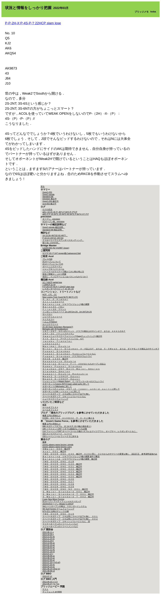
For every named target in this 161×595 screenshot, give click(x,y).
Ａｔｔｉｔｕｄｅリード (53, 302)
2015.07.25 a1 (48, 564)
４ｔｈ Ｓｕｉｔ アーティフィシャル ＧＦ (63, 339)
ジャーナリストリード (52, 317)
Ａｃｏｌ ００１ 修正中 (54, 451)
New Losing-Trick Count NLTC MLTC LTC (60, 297)
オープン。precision (51, 219)
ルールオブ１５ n (50, 410)
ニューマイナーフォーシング (55, 399)
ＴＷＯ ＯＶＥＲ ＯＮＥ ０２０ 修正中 (62, 464)
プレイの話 (47, 259)
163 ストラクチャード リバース (57, 434)
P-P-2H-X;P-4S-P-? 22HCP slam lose (33, 23)
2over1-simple (48, 194)
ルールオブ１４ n (50, 407)
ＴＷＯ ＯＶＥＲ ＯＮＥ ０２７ (58, 481)
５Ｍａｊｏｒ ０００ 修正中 (56, 449)
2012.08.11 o (48, 532)
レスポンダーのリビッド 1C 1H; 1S (58, 289)
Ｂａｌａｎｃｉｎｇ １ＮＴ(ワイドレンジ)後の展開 (65, 304)
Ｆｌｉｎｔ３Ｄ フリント (54, 309)
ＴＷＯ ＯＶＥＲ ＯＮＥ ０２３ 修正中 (62, 471)
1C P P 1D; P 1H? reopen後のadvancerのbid (61, 253)
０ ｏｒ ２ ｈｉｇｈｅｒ (55, 299)
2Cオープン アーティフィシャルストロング (61, 501)
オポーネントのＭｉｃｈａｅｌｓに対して (61, 391)
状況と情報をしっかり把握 (54, 274)
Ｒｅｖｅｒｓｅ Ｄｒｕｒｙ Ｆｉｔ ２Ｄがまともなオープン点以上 (74, 364)
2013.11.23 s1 (48, 539)
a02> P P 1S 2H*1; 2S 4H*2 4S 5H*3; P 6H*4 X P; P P (65, 214)
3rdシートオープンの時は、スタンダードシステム (64, 506)
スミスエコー (48, 319)
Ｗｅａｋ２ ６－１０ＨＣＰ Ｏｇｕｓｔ (61, 379)
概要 (44, 405)
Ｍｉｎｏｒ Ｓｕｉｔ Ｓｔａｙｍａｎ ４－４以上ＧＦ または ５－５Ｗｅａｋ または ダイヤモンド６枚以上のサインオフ (100, 349)
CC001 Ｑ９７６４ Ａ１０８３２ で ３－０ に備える (68, 418)
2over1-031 (47, 192)
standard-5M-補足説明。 (53, 230)
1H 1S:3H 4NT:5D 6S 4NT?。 (55, 235)
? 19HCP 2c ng (48, 284)
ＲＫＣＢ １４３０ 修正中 (55, 359)
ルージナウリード (50, 324)
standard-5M (47, 196)
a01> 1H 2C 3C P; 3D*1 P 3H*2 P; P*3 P (59, 212)
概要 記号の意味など (51, 415)
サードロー (47, 314)
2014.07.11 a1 (48, 549)
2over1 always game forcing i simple (57, 445)
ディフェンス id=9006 (52, 592)
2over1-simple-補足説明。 (53, 227)
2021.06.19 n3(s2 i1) (51, 569)
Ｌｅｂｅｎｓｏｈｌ (51, 344)
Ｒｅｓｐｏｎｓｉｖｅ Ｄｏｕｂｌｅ (59, 361)
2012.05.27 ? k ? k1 (50, 584)
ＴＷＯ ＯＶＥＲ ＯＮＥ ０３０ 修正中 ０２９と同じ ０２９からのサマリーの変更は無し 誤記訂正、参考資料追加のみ (99, 454)
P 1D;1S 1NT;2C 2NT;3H (52, 238)
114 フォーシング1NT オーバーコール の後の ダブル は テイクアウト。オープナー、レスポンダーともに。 (89, 431)
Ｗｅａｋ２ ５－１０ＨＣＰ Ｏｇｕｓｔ (61, 376)
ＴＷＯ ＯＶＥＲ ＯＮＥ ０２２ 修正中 (62, 469)
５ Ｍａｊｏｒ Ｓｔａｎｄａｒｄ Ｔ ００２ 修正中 (68, 497)
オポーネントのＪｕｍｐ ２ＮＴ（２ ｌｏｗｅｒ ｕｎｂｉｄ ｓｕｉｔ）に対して (81, 389)
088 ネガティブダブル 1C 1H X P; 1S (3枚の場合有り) (66, 426)
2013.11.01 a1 (48, 536)
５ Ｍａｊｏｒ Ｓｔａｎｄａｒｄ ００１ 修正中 (66, 492)
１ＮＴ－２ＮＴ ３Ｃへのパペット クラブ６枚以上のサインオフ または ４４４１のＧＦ (84, 331)
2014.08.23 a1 (48, 558)
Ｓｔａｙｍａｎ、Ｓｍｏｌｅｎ (56, 371)
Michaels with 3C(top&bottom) (55, 329)
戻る (43, 186)
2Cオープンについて (51, 261)
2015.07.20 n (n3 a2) (51, 562)
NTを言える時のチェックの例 (55, 511)
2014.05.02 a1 (48, 547)
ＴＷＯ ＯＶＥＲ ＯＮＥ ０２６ (58, 479)
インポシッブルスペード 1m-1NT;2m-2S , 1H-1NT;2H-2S (67, 312)
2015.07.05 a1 (48, 560)
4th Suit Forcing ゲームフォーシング (58, 509)
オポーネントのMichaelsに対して (57, 386)
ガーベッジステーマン (52, 266)
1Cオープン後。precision (53, 221)
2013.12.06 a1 (48, 543)
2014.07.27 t (47, 554)
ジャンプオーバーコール (53, 269)
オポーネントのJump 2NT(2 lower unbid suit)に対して (65, 384)
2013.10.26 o (48, 534)
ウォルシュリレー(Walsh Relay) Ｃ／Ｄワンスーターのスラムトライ (73, 381)
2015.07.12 (47, 576)
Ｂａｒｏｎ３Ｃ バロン (53, 307)
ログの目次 (47, 209)
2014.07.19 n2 (48, 551)
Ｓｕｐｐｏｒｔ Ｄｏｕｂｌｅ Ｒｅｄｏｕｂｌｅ (65, 374)
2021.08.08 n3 (48, 571)
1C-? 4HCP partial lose (52, 282)
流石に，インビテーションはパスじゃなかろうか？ (65, 277)
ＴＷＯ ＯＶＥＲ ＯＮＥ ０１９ (58, 514)
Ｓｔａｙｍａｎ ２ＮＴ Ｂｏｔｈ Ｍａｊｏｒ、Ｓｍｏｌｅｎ (71, 369)
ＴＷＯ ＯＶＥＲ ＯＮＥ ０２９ (58, 487)
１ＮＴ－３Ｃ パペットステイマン (58, 334)
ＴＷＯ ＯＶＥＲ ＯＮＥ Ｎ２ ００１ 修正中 (65, 489)
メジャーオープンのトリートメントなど (60, 526)
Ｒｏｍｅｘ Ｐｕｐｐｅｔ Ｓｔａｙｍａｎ (62, 366)
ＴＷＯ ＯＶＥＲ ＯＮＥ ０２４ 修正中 (62, 474)
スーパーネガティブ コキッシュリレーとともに (64, 396)
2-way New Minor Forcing (53, 499)
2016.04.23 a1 (48, 567)
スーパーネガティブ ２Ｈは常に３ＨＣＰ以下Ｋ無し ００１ (70, 516)
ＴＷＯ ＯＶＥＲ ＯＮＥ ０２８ (58, 484)
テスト (45, 589)
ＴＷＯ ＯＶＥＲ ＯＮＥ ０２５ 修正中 (62, 476)
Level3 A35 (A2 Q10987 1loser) (55, 248)
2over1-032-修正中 (50, 201)
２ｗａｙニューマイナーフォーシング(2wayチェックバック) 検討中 (72, 336)
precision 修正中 (49, 199)
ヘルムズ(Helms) (49, 322)
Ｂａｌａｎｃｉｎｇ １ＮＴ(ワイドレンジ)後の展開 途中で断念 (71, 456)
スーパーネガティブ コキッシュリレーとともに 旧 (66, 521)
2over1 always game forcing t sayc (57, 447)
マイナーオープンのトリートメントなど (60, 524)
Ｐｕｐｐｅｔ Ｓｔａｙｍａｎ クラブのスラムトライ (67, 356)
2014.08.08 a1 (48, 556)
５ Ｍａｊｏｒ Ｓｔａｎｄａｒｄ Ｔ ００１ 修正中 (68, 494)
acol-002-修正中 (49, 204)
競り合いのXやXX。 (51, 243)
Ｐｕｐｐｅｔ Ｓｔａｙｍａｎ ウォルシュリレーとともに (69, 354)
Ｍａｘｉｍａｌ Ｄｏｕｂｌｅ (56, 346)
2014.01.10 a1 (48, 545)
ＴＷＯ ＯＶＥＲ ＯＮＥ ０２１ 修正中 (62, 466)
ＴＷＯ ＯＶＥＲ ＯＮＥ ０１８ (58, 461)
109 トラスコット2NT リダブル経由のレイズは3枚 (64, 429)
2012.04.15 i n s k (50, 582)
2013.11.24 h (48, 541)
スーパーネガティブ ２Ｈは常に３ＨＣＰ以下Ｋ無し (66, 394)
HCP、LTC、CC (49, 294)
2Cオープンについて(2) (52, 264)
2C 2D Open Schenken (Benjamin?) (57, 327)
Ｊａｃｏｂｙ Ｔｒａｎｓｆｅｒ (57, 341)
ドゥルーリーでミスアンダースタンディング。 (63, 240)
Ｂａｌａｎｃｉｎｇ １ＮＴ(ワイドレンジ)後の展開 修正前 (69, 459)
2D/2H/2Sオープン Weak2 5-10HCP (58, 504)
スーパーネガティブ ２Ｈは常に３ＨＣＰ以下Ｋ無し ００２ (70, 519)
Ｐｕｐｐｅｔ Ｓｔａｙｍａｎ (56, 351)
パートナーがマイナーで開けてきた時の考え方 (63, 271)
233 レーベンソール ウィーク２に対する (60, 436)
